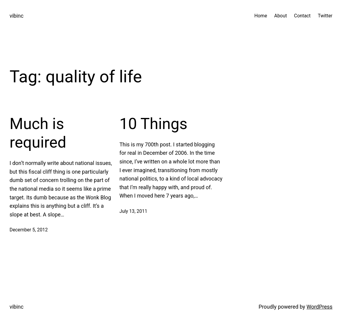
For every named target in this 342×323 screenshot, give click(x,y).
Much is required (38, 133)
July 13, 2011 (133, 211)
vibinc (17, 16)
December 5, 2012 (29, 230)
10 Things (153, 124)
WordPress (319, 307)
